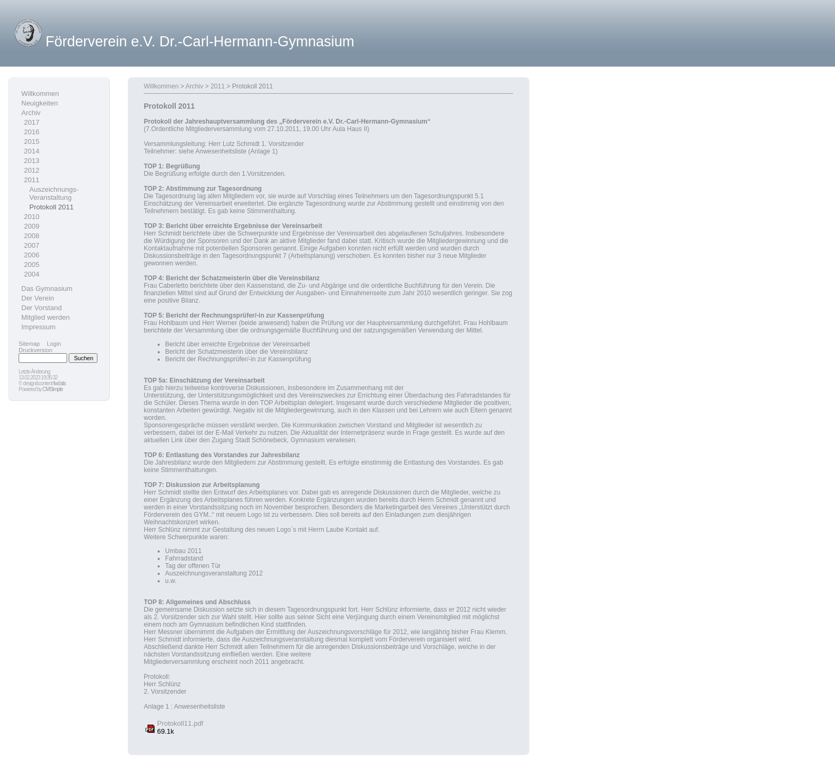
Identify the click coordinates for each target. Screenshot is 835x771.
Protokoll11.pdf (180, 723)
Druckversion (35, 350)
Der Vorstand (41, 308)
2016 (31, 132)
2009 (31, 226)
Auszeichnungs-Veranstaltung (54, 193)
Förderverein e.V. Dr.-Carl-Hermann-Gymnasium (200, 42)
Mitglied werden (45, 317)
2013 (31, 161)
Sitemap (29, 343)
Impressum (38, 327)
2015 (31, 141)
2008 (31, 236)
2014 (31, 151)
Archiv (30, 113)
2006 (31, 255)
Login (54, 343)
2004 (31, 274)
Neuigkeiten (39, 103)
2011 (31, 180)
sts (63, 383)
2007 (31, 245)
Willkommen (40, 94)
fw (55, 383)
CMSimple (53, 389)
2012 (31, 170)
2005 (31, 265)
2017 (31, 122)
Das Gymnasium (46, 289)
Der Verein (37, 298)
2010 (31, 217)
